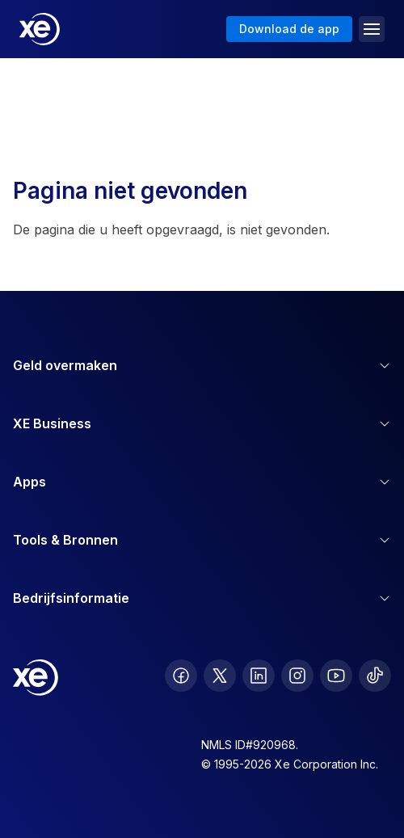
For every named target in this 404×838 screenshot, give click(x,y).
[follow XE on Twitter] (220, 675)
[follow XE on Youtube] (336, 675)
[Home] (39, 29)
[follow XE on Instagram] (297, 675)
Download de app (289, 29)
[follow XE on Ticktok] (375, 675)
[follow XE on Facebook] (181, 675)
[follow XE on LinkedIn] (258, 675)
